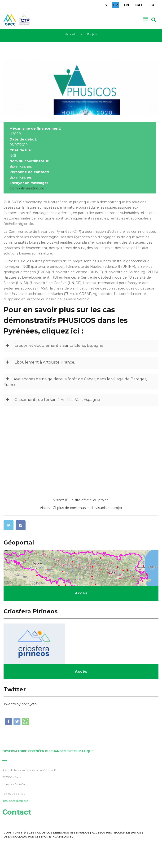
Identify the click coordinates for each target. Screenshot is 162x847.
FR (115, 5)
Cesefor (41, 836)
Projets (92, 34)
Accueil (70, 34)
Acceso (98, 832)
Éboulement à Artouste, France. (39, 362)
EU (151, 5)
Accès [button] (81, 593)
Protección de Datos (123, 832)
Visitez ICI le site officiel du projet (81, 500)
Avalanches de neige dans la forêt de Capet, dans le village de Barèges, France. (75, 381)
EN (126, 5)
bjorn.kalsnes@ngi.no (26, 188)
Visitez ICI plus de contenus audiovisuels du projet (81, 508)
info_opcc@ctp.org (14, 801)
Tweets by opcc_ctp (20, 704)
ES (104, 5)
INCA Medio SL (62, 836)
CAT (139, 5)
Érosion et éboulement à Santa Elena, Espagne (53, 345)
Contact (15, 812)
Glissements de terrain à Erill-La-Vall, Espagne (52, 400)
